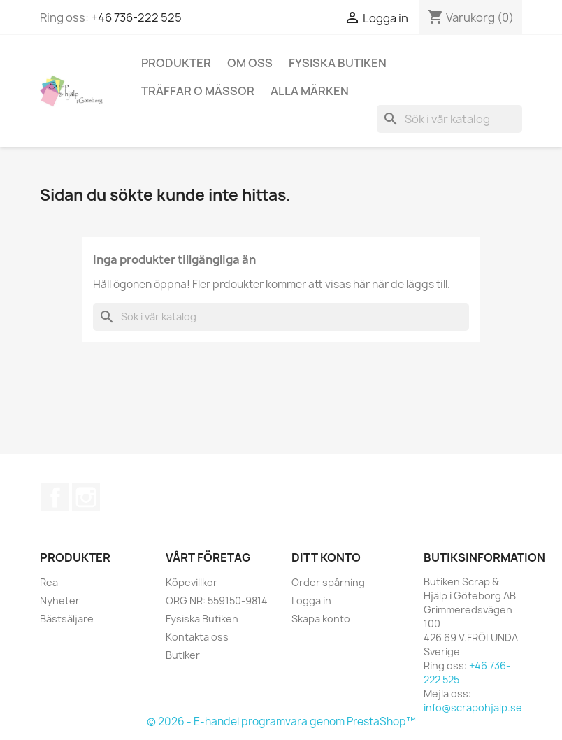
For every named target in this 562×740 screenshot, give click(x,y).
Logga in (311, 600)
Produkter (176, 63)
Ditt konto (326, 557)
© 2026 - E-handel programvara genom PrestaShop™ (281, 721)
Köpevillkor (191, 582)
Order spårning (328, 582)
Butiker (183, 655)
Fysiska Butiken (338, 63)
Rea (49, 582)
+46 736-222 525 (136, 17)
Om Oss (250, 63)
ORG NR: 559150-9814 (217, 600)
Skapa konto (320, 618)
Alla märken (310, 91)
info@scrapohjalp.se (473, 707)
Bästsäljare (67, 618)
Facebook (55, 497)
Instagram (86, 497)
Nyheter (60, 600)
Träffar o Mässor (197, 91)
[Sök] (449, 119)
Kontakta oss (197, 636)
